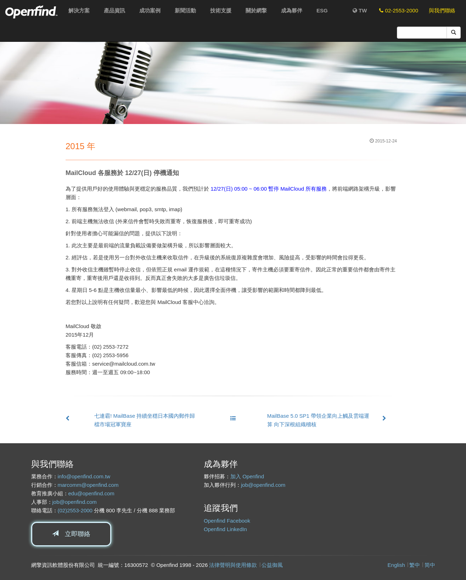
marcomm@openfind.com (88, 485)
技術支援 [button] (220, 10)
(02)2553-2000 (75, 510)
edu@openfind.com (91, 493)
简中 (430, 565)
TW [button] (360, 10)
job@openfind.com (74, 502)
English (396, 565)
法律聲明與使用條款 (233, 565)
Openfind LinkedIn (225, 529)
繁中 (414, 565)
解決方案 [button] (79, 10)
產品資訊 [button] (114, 10)
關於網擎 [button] (256, 10)
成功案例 (150, 10)
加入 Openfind (247, 476)
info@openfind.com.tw (84, 476)
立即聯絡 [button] (71, 533)
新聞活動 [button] (185, 10)
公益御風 (272, 565)
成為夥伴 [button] (291, 10)
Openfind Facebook (227, 521)
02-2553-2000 (398, 10)
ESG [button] (322, 10)
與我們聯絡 (442, 10)
